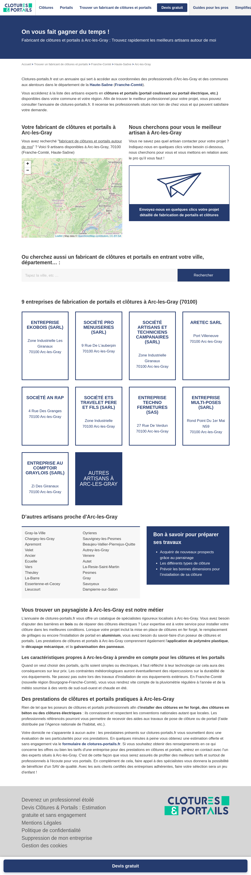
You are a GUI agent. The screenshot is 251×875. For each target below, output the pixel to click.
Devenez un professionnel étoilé (58, 800)
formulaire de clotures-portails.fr (91, 744)
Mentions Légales (41, 823)
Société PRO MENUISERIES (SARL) (98, 327)
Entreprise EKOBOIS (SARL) (45, 325)
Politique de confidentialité (51, 830)
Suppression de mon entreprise (57, 838)
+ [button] (27, 164)
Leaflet (59, 236)
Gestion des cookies (44, 845)
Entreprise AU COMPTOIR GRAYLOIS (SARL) (45, 468)
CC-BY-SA (115, 236)
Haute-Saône (122, 64)
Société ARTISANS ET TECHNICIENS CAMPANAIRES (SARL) (152, 332)
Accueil (26, 64)
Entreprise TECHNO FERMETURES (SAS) (152, 405)
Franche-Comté (101, 64)
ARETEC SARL (206, 322)
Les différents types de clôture (185, 563)
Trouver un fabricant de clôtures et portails (61, 64)
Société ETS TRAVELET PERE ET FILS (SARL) (98, 402)
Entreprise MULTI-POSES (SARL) (206, 402)
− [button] (27, 170)
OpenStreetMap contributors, (94, 236)
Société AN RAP (45, 397)
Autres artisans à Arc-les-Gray (99, 478)
